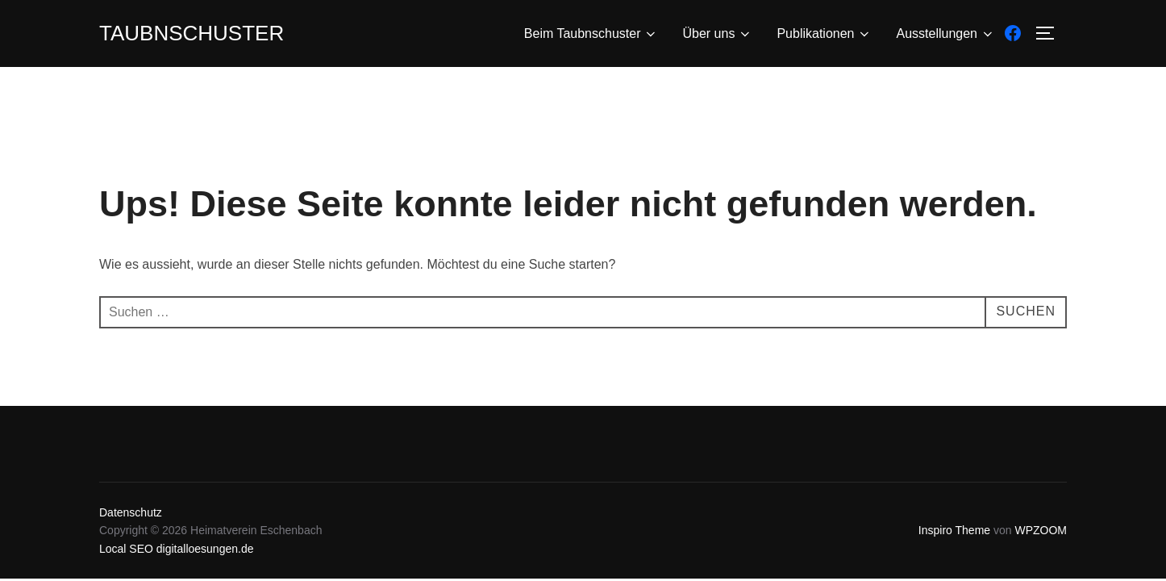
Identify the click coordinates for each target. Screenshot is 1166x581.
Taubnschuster (191, 33)
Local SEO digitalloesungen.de (176, 548)
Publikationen (824, 34)
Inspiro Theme (954, 530)
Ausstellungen (945, 34)
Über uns (717, 34)
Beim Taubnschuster (591, 34)
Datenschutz (130, 512)
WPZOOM (1040, 530)
